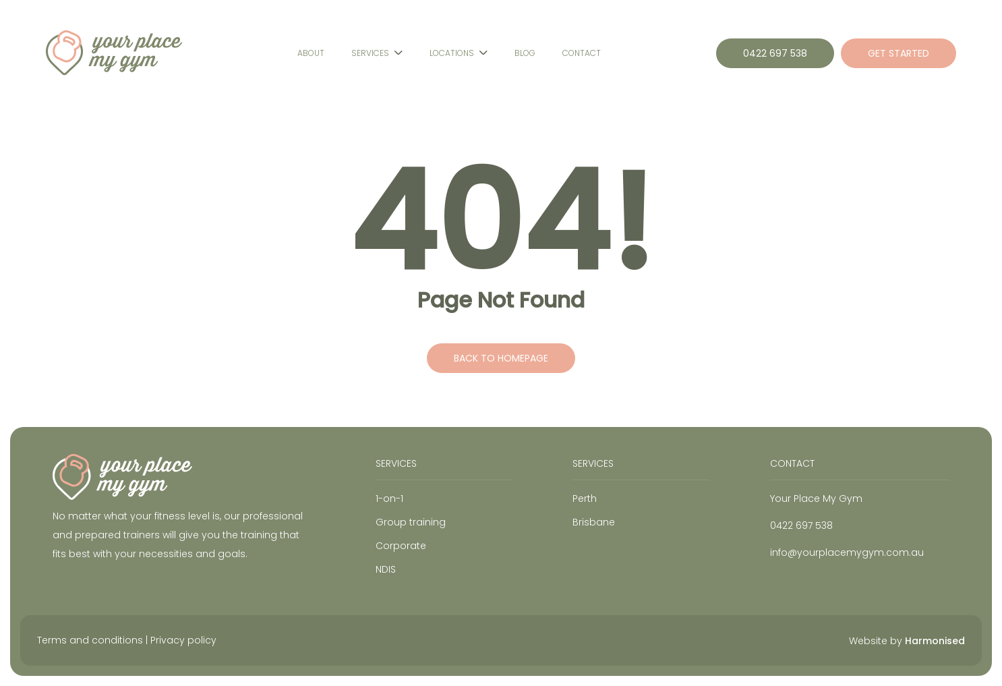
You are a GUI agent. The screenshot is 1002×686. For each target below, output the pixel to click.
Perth (584, 498)
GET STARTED (898, 53)
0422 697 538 (775, 53)
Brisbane (593, 522)
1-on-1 (389, 498)
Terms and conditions (90, 640)
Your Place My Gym (816, 498)
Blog (524, 53)
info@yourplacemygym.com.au (847, 552)
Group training (411, 522)
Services (370, 53)
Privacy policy (183, 640)
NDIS (386, 569)
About (310, 53)
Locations (452, 53)
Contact (581, 53)
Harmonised (935, 641)
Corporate (401, 545)
